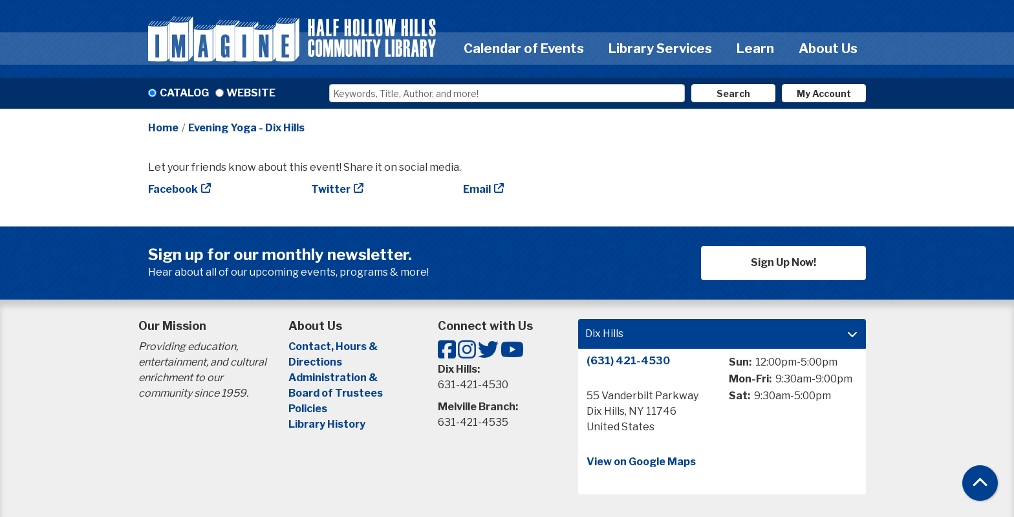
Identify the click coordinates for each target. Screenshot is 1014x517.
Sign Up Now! (783, 262)
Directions (315, 362)
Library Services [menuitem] (660, 48)
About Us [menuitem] (828, 48)
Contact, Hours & (334, 346)
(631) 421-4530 (628, 361)
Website (250, 93)
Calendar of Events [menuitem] (524, 48)
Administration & (334, 377)
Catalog (184, 93)
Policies (307, 408)
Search (733, 93)
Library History (326, 424)
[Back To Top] (980, 483)
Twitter (331, 189)
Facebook (173, 189)
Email (477, 189)
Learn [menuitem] (755, 48)
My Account (824, 93)
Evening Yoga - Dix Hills (246, 128)
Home (163, 128)
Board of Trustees (335, 393)
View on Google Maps (641, 462)
